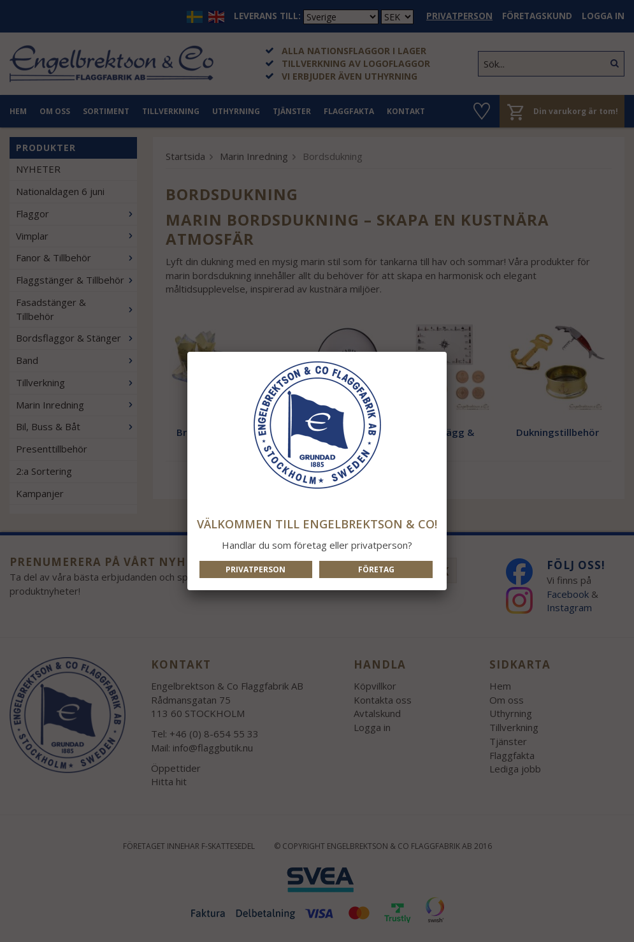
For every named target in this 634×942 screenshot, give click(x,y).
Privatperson (255, 569)
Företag (376, 569)
